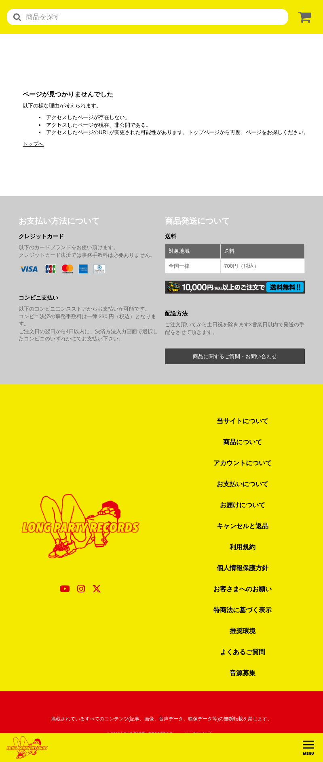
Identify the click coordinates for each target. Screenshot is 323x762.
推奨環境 (242, 631)
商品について (242, 442)
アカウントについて (242, 463)
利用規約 (242, 547)
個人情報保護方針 (242, 568)
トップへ (33, 144)
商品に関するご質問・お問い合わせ (235, 356)
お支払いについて (242, 484)
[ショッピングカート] (303, 17)
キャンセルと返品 (242, 526)
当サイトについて (242, 421)
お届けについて (242, 505)
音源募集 (242, 673)
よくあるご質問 (242, 652)
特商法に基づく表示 (242, 610)
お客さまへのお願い (242, 589)
